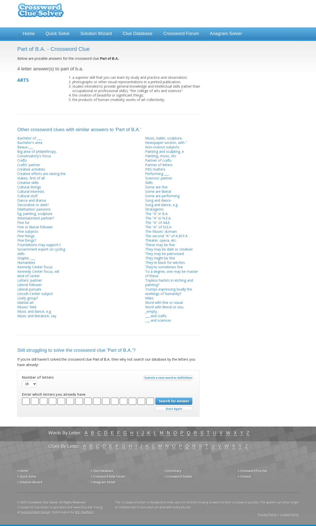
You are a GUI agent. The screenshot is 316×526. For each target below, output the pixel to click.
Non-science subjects (162, 147)
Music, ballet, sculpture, (164, 138)
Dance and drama (31, 200)
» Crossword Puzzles (252, 471)
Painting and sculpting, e (164, 151)
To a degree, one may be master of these (171, 273)
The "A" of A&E (157, 222)
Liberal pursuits (29, 289)
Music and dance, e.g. (34, 311)
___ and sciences (158, 320)
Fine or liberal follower (35, 227)
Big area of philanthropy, (37, 151)
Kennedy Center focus (35, 267)
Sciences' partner (158, 178)
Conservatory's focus (34, 156)
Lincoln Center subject (35, 293)
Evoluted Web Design (35, 512)
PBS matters (155, 169)
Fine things (26, 236)
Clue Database (137, 33)
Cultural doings (29, 187)
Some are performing (162, 196)
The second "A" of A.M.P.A (166, 236)
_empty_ (151, 311)
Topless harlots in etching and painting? (169, 282)
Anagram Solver (226, 33)
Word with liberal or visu (164, 307)
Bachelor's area (29, 142)
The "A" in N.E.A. (158, 218)
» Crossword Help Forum (108, 476)
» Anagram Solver (103, 482)
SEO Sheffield (84, 512)
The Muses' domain (161, 231)
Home (29, 33)
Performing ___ (157, 173)
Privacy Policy (267, 515)
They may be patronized (164, 253)
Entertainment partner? (35, 218)
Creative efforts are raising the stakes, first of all (41, 175)
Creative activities (31, 169)
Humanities (26, 262)
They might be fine (160, 258)
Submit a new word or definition (169, 379)
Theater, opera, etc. (161, 240)
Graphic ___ (26, 258)
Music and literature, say (36, 315)
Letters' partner (29, 280)
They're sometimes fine (164, 267)
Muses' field (26, 307)
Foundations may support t (39, 244)
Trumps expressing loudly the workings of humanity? (168, 291)
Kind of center (28, 275)
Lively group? (27, 298)
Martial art (25, 302)
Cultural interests (30, 191)
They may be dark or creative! (169, 249)
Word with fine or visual (164, 302)
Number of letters (38, 377)
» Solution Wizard (29, 482)
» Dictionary (172, 471)
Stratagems (154, 209)
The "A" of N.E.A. (158, 227)
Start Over (173, 408)
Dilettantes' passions (34, 209)
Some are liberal (158, 191)
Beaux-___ (25, 147)
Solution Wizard (96, 33)
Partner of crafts (158, 160)
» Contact (244, 476)
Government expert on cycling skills (41, 251)
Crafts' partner (28, 164)
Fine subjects (27, 231)
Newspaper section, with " (166, 142)
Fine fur (23, 222)
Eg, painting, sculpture (34, 213)
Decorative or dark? (33, 204)
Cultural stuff (27, 196)
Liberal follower (29, 284)
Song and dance (158, 200)
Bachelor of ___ (29, 138)
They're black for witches (165, 262)
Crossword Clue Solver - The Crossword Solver (40, 12)
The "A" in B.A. (156, 213)
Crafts (22, 160)
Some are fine (156, 187)
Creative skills (28, 182)
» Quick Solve (26, 476)
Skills (149, 182)
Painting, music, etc (160, 156)
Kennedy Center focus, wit (38, 271)
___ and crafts (156, 315)
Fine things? (26, 240)
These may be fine (160, 244)
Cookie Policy (289, 515)
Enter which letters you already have (53, 394)
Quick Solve (58, 33)
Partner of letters (159, 164)
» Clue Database (102, 471)
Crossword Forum (181, 33)
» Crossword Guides (178, 476)
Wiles (149, 298)
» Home (22, 471)
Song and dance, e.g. (161, 204)
